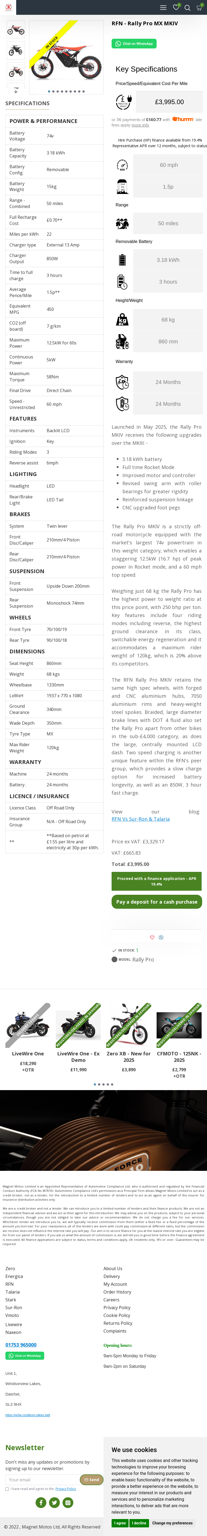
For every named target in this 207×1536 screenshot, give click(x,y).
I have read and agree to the (41, 1488)
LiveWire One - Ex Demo (78, 1057)
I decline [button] (139, 1523)
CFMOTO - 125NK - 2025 (179, 1057)
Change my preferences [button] (172, 1523)
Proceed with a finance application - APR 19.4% (156, 881)
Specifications (27, 103)
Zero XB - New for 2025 (129, 1057)
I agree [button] (120, 1523)
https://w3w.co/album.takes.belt (27, 1415)
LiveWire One (28, 1054)
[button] (49, 91)
